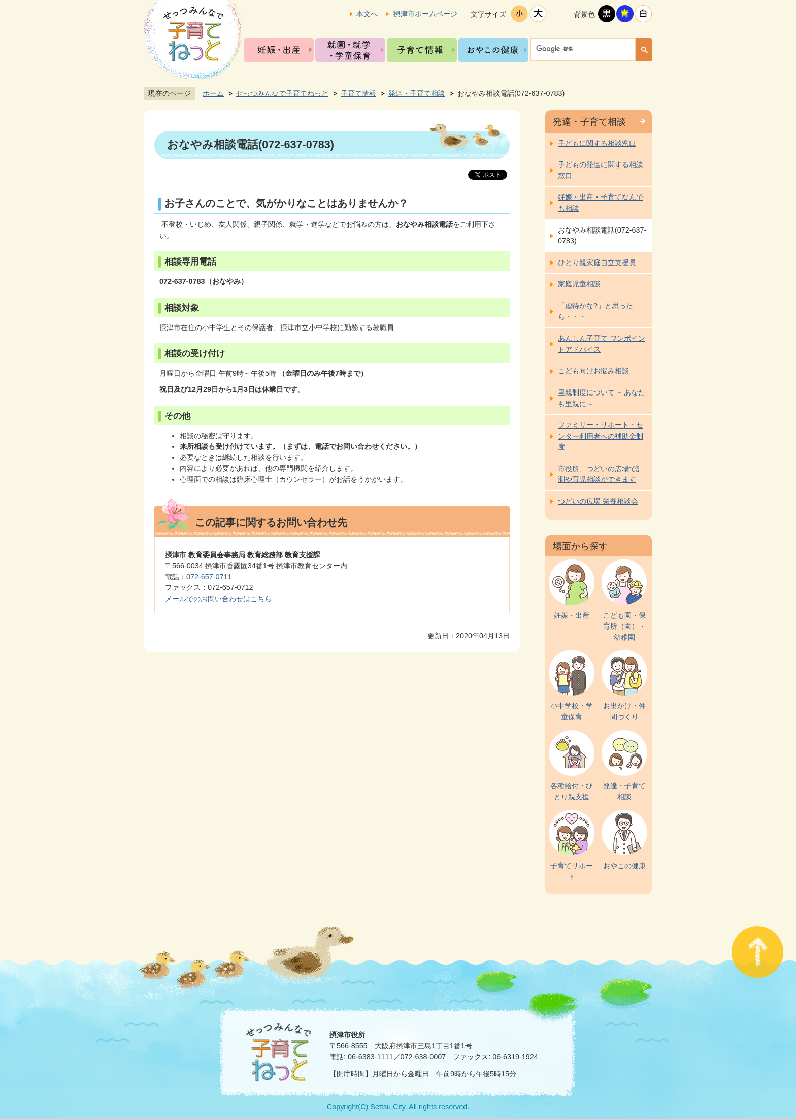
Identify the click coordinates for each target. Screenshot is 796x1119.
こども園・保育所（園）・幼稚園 (624, 626)
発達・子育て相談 (416, 93)
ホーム (213, 93)
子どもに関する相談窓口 (597, 143)
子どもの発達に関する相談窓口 (600, 170)
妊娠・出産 (279, 50)
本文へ (367, 14)
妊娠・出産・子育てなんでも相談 (600, 202)
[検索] (585, 48)
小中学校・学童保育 (571, 711)
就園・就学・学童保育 (350, 50)
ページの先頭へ (757, 952)
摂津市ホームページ (425, 14)
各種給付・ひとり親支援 (571, 791)
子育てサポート (571, 871)
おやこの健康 (493, 50)
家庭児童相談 (579, 284)
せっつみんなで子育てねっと (282, 93)
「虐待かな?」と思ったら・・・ (595, 311)
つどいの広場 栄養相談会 (598, 501)
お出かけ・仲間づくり (624, 711)
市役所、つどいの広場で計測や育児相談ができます (600, 474)
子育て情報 (422, 50)
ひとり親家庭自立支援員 (597, 262)
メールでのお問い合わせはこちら (218, 599)
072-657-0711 (209, 577)
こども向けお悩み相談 (593, 371)
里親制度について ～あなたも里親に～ (601, 398)
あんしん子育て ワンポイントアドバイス (601, 343)
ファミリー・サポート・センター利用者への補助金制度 (600, 436)
